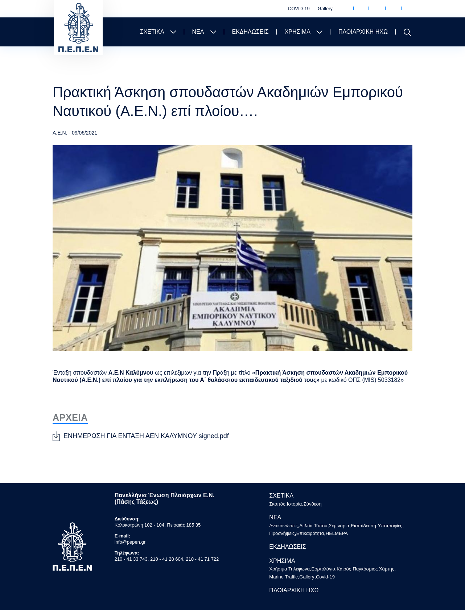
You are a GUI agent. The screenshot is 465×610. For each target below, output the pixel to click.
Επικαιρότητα (310, 533)
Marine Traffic (408, 9)
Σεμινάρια (339, 525)
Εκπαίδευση (363, 525)
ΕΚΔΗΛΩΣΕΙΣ (250, 32)
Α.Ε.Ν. (60, 133)
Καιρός (375, 9)
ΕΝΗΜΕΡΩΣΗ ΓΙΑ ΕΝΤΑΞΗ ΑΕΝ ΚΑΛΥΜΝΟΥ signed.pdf (146, 436)
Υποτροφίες (390, 525)
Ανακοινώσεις (283, 525)
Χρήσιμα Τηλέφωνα (344, 9)
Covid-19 (325, 577)
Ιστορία (294, 504)
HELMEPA (337, 533)
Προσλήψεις (282, 533)
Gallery (325, 8)
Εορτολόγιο (359, 9)
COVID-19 (299, 8)
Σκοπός (277, 504)
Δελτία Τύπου (313, 525)
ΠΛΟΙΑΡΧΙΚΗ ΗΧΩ (363, 32)
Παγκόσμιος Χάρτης (392, 9)
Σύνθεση (313, 504)
